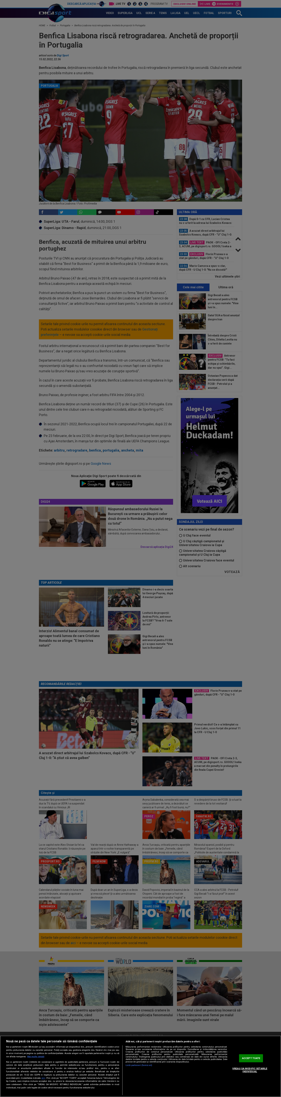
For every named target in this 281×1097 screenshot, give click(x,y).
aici (43, 1078)
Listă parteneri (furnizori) (139, 1065)
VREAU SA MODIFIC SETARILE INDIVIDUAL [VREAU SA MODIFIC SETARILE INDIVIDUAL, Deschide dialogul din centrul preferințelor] (249, 1070)
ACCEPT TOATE (251, 1058)
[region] (140, 1066)
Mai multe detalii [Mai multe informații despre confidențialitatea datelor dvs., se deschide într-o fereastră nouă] (35, 1056)
